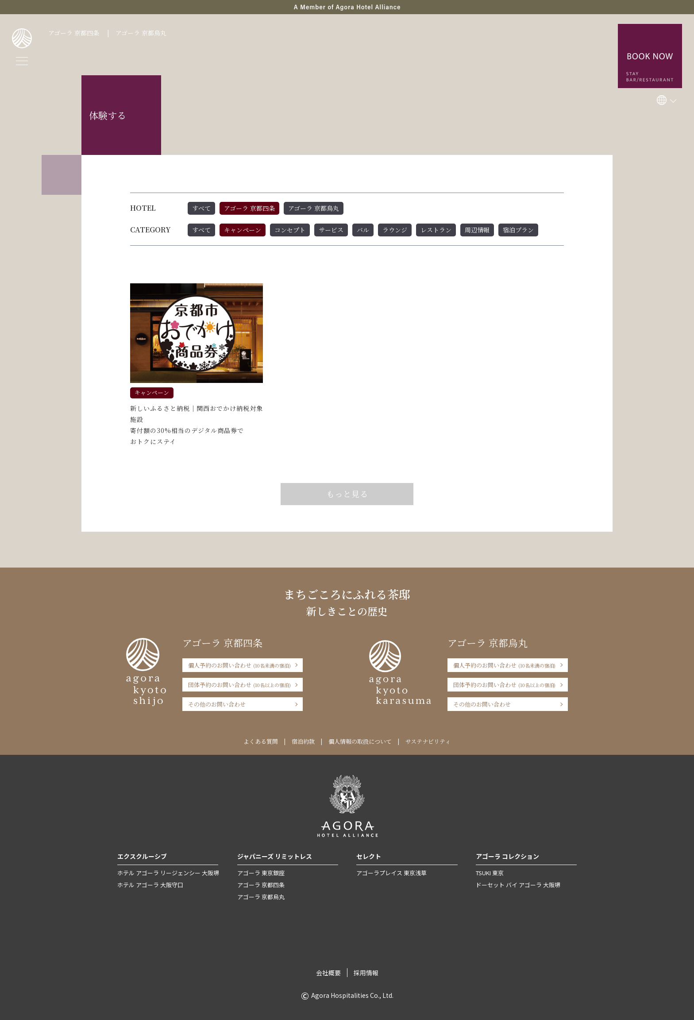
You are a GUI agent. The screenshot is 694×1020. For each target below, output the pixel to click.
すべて (201, 208)
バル (363, 229)
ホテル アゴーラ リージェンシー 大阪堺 (168, 873)
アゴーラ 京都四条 (73, 32)
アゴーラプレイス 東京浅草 (391, 873)
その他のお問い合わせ (217, 704)
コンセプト (289, 229)
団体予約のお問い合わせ (239, 684)
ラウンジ (394, 229)
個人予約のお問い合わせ (239, 665)
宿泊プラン (518, 229)
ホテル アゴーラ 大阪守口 (150, 885)
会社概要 (328, 972)
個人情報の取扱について (360, 741)
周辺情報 (477, 229)
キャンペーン (242, 229)
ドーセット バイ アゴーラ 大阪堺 (518, 885)
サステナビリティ (428, 741)
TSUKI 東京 (490, 873)
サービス (331, 229)
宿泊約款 (303, 741)
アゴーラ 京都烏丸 (141, 32)
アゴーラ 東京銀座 (261, 873)
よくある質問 (260, 741)
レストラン (435, 229)
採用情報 (366, 972)
